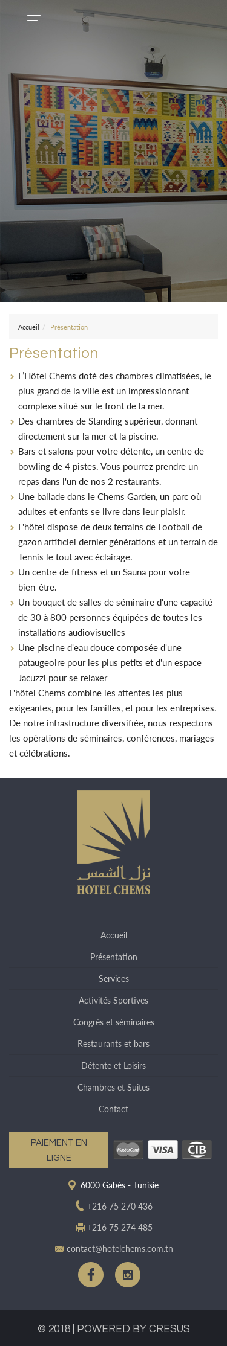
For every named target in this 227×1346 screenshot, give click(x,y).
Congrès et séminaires (113, 1022)
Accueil (28, 327)
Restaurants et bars (113, 1044)
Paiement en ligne (59, 1150)
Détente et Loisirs (113, 1065)
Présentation (113, 957)
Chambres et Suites (113, 1087)
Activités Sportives (113, 1000)
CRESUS (169, 1329)
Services (114, 978)
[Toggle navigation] (30, 20)
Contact (113, 1109)
